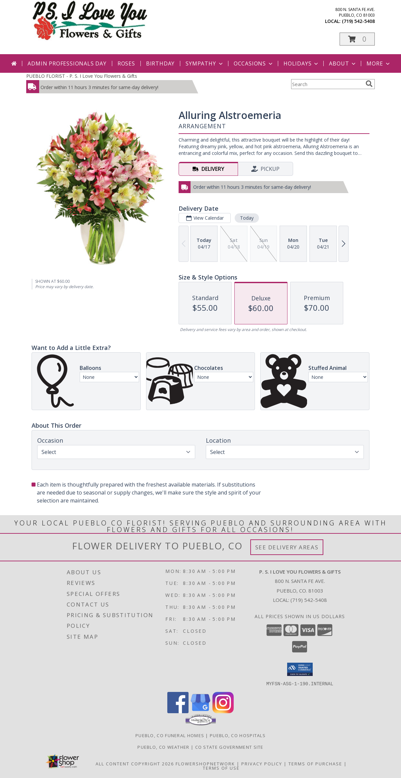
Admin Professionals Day (67, 63)
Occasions (254, 63)
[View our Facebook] (178, 711)
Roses (126, 63)
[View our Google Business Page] (200, 711)
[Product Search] (326, 84)
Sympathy (205, 63)
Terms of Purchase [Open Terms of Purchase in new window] (315, 763)
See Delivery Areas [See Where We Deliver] (287, 547)
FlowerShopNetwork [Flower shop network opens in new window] (205, 763)
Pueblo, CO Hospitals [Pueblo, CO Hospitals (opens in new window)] (238, 735)
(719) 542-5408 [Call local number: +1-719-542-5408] (358, 21)
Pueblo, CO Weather (163, 747)
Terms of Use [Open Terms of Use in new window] (221, 768)
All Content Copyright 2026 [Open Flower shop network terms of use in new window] (135, 763)
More (378, 63)
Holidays (301, 63)
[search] (369, 83)
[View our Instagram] (223, 711)
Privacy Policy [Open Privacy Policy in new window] (261, 763)
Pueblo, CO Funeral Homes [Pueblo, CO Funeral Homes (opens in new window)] (169, 735)
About (343, 63)
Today (247, 218)
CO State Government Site (229, 747)
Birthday (160, 63)
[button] (357, 39)
